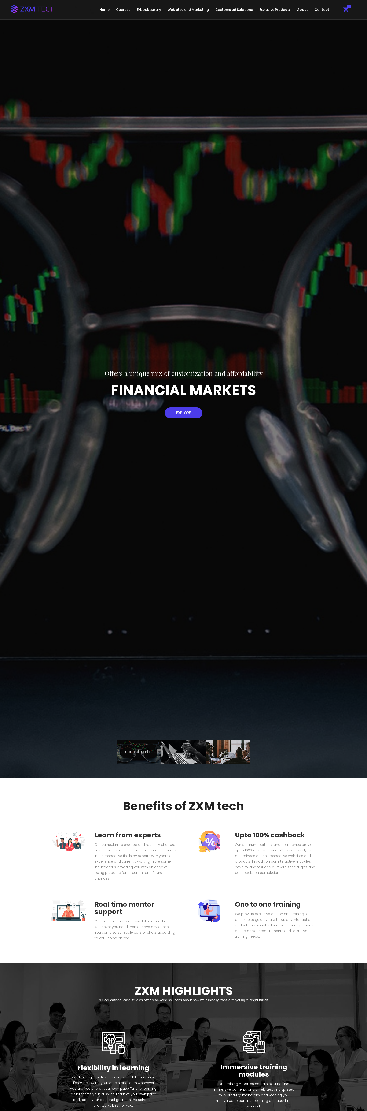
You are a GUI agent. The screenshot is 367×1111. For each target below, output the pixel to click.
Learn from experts (128, 835)
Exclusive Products (275, 9)
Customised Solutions (234, 9)
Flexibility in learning (113, 1068)
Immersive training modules (253, 1071)
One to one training (268, 904)
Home (104, 9)
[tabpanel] (183, 389)
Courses (123, 9)
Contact (322, 9)
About (302, 9)
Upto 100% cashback (270, 835)
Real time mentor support (124, 908)
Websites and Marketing (188, 9)
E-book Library (149, 9)
